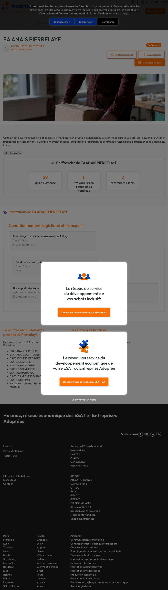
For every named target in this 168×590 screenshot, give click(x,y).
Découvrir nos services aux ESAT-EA (84, 381)
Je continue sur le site (84, 399)
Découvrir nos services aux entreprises (84, 312)
